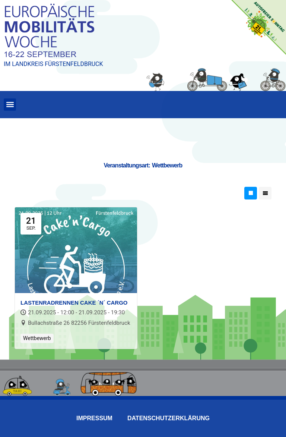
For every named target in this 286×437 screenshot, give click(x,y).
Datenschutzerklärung (168, 418)
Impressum (94, 418)
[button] (10, 104)
